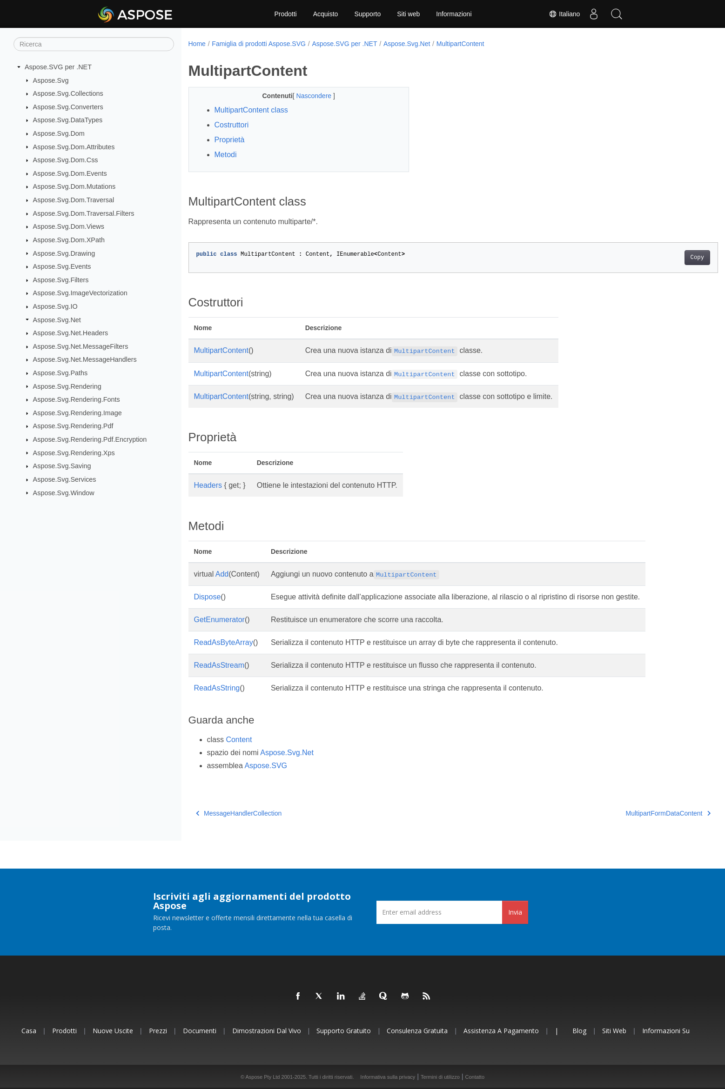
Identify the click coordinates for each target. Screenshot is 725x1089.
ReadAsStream (219, 665)
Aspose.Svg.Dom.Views (68, 226)
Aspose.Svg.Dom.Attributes (74, 146)
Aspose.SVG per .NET (58, 67)
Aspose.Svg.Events (62, 266)
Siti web (408, 14)
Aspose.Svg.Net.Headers (70, 333)
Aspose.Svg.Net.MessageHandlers (85, 359)
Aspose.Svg (51, 80)
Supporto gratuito (343, 1030)
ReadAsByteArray (223, 642)
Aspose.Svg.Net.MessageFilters (80, 346)
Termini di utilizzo (440, 1077)
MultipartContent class (251, 110)
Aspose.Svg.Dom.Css (65, 160)
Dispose (207, 597)
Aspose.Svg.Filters (61, 280)
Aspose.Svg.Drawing (64, 253)
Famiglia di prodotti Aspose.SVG (259, 43)
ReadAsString (217, 688)
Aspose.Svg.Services (64, 479)
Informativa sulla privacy (387, 1077)
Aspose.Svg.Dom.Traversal (73, 200)
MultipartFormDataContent (631, 813)
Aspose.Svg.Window (63, 492)
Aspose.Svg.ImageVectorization (80, 293)
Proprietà (230, 140)
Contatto (474, 1077)
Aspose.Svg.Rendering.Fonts (76, 399)
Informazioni (453, 14)
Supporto (367, 14)
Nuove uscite (113, 1030)
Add (221, 574)
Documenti (199, 1030)
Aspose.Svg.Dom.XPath (69, 240)
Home (197, 43)
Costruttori (232, 125)
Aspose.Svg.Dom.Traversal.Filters (83, 213)
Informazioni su (666, 1030)
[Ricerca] (93, 44)
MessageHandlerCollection (239, 813)
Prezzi (158, 1030)
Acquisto (325, 14)
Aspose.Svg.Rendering (67, 386)
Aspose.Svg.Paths (60, 373)
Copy (660, 257)
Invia (515, 912)
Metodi (226, 155)
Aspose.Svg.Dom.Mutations (74, 186)
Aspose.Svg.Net (57, 319)
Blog (579, 1030)
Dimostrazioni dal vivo (266, 1030)
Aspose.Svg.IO (55, 306)
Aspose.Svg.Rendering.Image (77, 413)
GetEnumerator (219, 620)
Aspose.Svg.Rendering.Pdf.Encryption (90, 439)
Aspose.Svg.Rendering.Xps (74, 452)
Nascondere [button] (307, 96)
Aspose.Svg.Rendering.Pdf (73, 426)
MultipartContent (460, 43)
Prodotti (285, 14)
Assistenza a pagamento (501, 1030)
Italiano (563, 14)
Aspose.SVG (265, 766)
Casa (28, 1030)
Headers (208, 485)
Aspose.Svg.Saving (62, 466)
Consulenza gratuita (417, 1030)
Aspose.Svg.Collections (68, 93)
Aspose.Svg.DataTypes (68, 120)
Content (239, 740)
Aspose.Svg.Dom (59, 133)
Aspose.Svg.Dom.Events (70, 173)
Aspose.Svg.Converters (68, 107)
